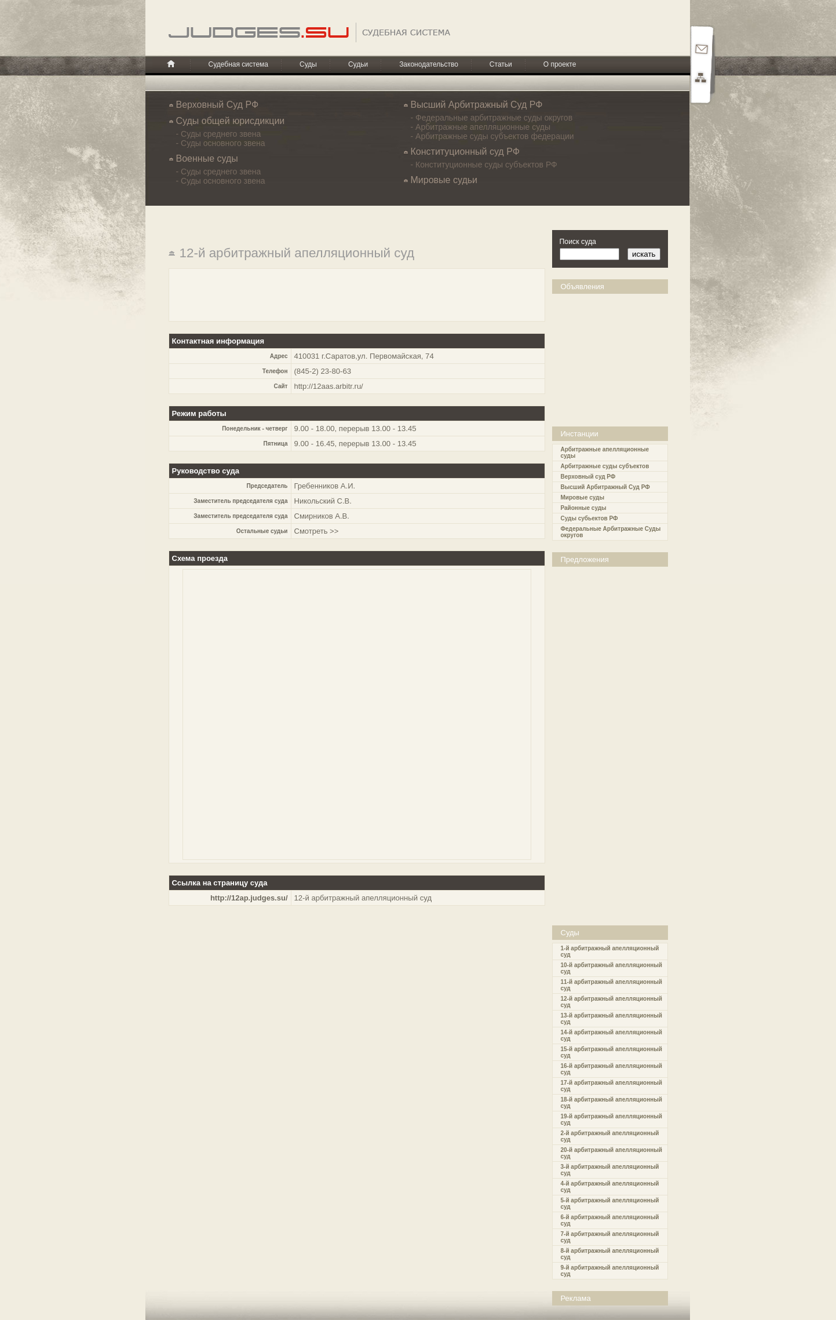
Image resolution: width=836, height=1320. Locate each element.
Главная (170, 63)
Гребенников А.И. (325, 486)
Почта (700, 49)
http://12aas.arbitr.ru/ (328, 386)
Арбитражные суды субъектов (605, 466)
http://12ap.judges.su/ (249, 898)
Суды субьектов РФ (589, 518)
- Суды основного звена (220, 143)
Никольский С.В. (323, 501)
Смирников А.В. (321, 516)
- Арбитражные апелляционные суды (481, 127)
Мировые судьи (444, 180)
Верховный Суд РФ (217, 105)
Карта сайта (700, 79)
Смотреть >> (316, 531)
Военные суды (207, 158)
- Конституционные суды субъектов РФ (484, 164)
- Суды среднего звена (218, 133)
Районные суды (584, 508)
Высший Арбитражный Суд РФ (477, 105)
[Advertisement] (613, 352)
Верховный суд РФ (588, 476)
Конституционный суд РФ (465, 151)
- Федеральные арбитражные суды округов (492, 117)
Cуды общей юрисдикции (230, 121)
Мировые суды (582, 497)
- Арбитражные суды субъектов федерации (492, 136)
